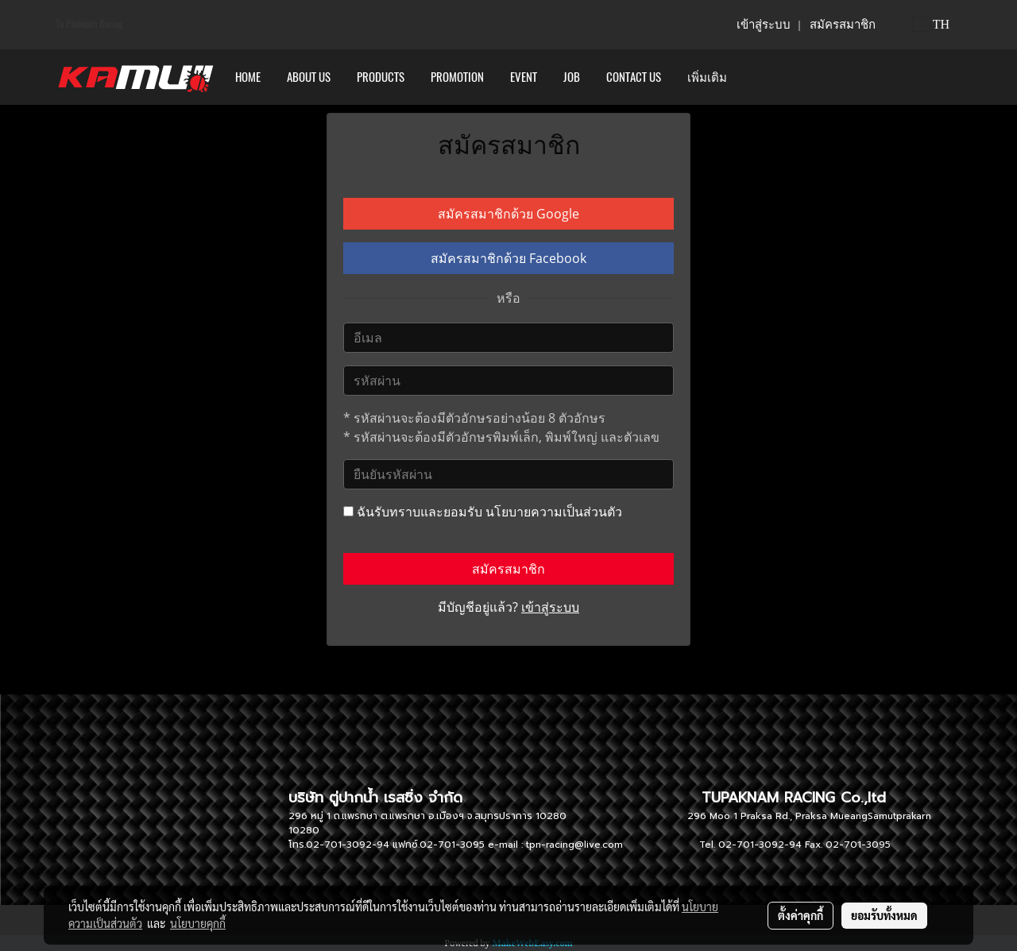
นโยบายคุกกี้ (198, 923)
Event (523, 77)
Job (571, 77)
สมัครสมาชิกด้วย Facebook (508, 258)
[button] (754, 77)
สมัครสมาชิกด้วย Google (508, 213)
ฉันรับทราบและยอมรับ (482, 511)
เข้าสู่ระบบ (764, 24)
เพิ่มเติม (707, 77)
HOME (248, 77)
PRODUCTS (380, 77)
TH (931, 24)
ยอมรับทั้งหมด (884, 915)
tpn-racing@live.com (574, 844)
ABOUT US (309, 77)
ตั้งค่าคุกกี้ (800, 915)
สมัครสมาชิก (843, 24)
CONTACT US (633, 77)
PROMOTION (457, 77)
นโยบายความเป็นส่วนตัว (553, 511)
